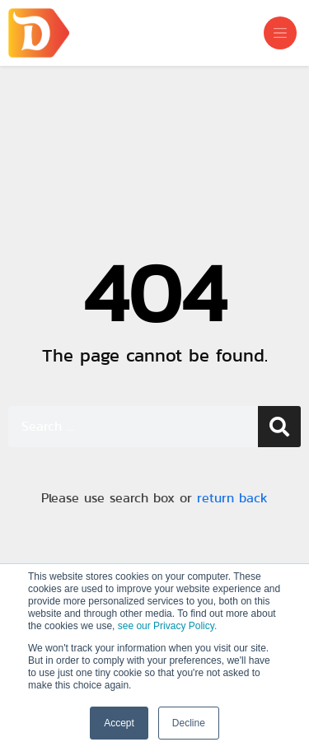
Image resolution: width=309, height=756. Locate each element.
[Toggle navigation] (280, 32)
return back (232, 497)
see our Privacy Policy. (168, 626)
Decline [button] (188, 723)
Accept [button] (119, 723)
